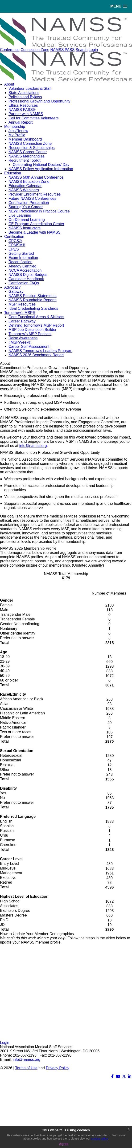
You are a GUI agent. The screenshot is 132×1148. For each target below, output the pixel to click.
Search (82, 50)
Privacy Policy (57, 1068)
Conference (10, 50)
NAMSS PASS (62, 50)
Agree (63, 1144)
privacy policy (99, 1138)
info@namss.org (33, 446)
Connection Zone (35, 50)
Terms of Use (26, 1068)
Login (93, 50)
